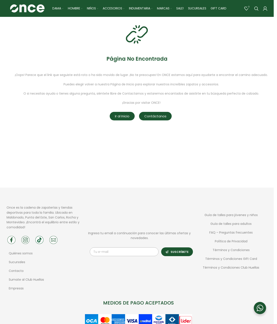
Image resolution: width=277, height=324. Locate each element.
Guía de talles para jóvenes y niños (231, 215)
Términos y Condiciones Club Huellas (231, 268)
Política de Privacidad (231, 242)
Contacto (16, 271)
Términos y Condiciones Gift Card (231, 259)
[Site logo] (27, 8)
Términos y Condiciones (231, 250)
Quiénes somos (21, 254)
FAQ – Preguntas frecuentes (231, 233)
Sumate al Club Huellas (26, 280)
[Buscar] (256, 8)
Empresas (16, 289)
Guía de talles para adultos (231, 224)
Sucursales (17, 263)
